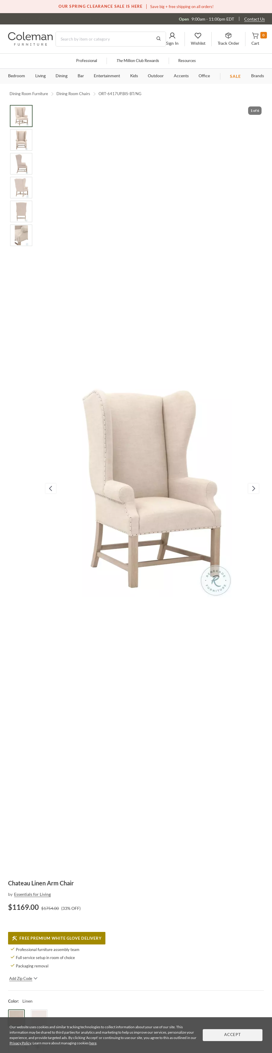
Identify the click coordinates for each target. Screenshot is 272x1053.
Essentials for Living (32, 894)
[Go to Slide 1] (21, 116)
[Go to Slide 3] (21, 163)
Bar (81, 76)
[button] (172, 39)
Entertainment (107, 76)
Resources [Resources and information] (187, 61)
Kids (134, 76)
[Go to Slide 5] (21, 211)
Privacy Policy (20, 1043)
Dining (61, 76)
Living (40, 76)
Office (204, 76)
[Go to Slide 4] (21, 187)
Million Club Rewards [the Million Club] (137, 61)
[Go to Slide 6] (21, 235)
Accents (181, 76)
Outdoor (156, 76)
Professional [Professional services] (86, 61)
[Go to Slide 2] (21, 140)
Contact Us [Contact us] (254, 18)
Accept (232, 1035)
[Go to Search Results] (158, 39)
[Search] (111, 39)
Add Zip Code (23, 978)
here (92, 1043)
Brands (257, 76)
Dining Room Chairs (73, 93)
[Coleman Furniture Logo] (30, 44)
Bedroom (16, 76)
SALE (235, 76)
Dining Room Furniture (29, 93)
